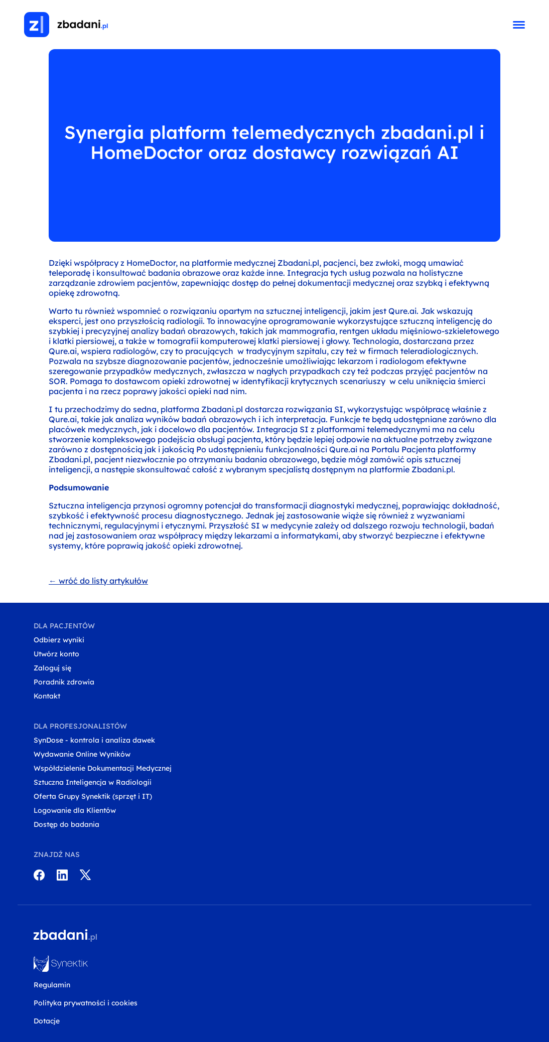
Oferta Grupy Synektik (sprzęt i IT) (93, 796)
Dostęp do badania (66, 824)
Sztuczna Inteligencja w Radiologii (93, 782)
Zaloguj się (52, 667)
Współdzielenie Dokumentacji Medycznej (103, 768)
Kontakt (47, 696)
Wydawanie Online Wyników (82, 754)
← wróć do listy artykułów (98, 581)
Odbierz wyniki (59, 639)
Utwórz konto (56, 653)
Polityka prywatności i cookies (86, 1002)
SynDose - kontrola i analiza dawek (94, 740)
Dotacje (47, 1020)
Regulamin (52, 984)
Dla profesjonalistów (80, 726)
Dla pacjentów (64, 625)
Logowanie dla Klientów (75, 810)
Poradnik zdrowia (64, 681)
